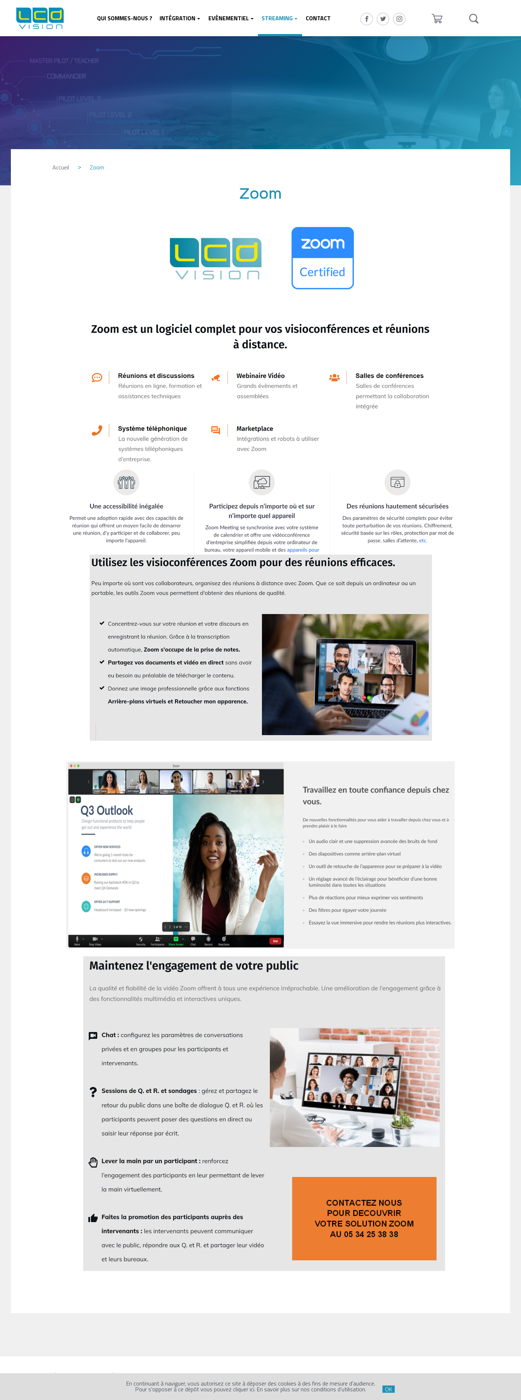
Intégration (177, 18)
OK (388, 1389)
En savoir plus (273, 1389)
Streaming (277, 18)
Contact (318, 18)
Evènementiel (228, 18)
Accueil (60, 167)
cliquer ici (243, 1389)
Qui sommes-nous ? (124, 18)
